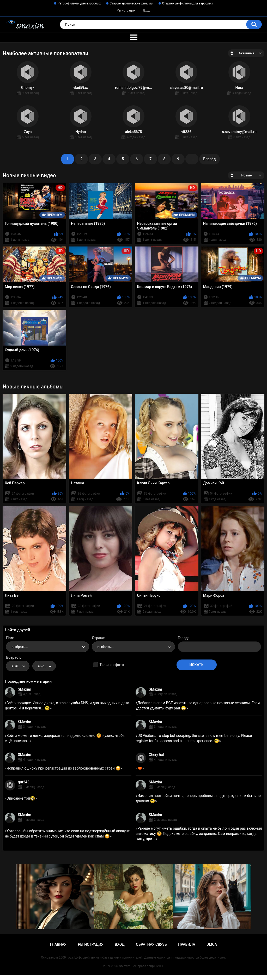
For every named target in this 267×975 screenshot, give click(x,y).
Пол (9, 638)
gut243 (23, 782)
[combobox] (47, 646)
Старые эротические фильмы (131, 3)
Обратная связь (151, 944)
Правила (186, 944)
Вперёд (209, 159)
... (191, 159)
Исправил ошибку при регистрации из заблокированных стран (64, 768)
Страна (98, 638)
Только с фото (111, 665)
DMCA (212, 944)
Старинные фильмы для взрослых (187, 3)
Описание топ (21, 798)
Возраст (13, 657)
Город (183, 638)
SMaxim (24, 689)
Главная (58, 944)
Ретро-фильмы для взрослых (79, 3)
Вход (146, 10)
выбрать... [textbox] (19, 647)
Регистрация (126, 10)
